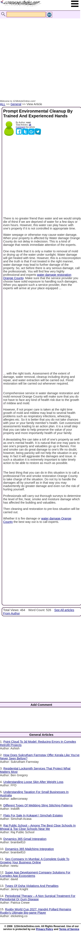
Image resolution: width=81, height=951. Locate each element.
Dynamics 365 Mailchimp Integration (29, 849)
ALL (2, 104)
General (16, 104)
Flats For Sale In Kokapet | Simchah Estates (33, 815)
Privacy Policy (44, 929)
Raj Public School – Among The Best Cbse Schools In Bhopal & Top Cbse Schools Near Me (38, 827)
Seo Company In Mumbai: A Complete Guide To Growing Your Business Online (34, 860)
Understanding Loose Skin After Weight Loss (33, 782)
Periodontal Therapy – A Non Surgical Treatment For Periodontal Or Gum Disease (37, 897)
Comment (20, 127)
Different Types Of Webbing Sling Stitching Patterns (38, 805)
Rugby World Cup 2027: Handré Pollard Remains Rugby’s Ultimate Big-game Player (35, 911)
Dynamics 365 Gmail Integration (24, 839)
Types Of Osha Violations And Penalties (31, 886)
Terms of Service (69, 929)
